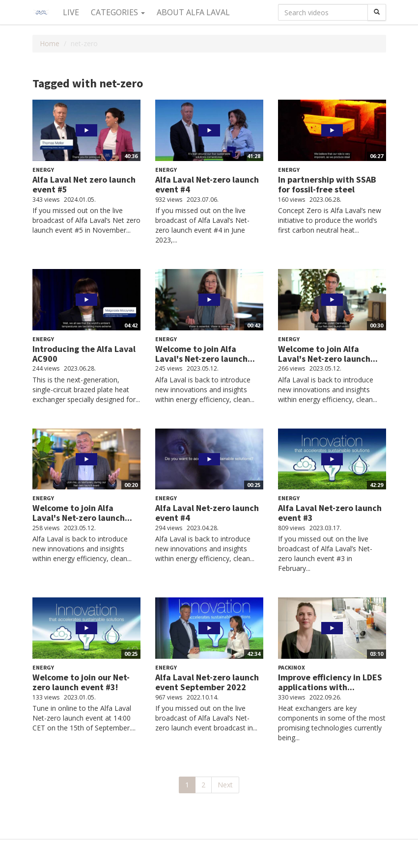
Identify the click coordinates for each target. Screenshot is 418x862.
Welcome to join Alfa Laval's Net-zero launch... (205, 353)
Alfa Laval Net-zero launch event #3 (330, 512)
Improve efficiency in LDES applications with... (330, 682)
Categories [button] (118, 12)
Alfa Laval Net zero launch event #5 (84, 184)
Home (49, 43)
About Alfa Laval (193, 12)
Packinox (291, 667)
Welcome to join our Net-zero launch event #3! (81, 682)
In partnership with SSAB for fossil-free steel (327, 184)
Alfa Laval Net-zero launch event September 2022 (207, 682)
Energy (43, 169)
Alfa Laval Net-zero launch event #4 (207, 184)
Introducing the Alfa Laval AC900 (84, 353)
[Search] (376, 12)
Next (225, 784)
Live (71, 12)
